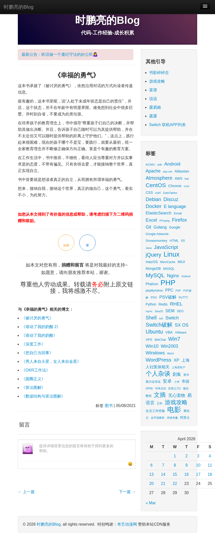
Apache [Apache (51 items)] (153, 171)
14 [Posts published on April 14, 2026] (163, 474)
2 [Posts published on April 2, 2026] (187, 456)
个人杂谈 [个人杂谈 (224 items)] (158, 373)
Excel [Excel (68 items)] (151, 220)
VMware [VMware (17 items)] (181, 332)
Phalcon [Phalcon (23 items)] (152, 284)
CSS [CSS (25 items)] (149, 193)
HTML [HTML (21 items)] (174, 240)
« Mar (151, 503)
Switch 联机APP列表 (167, 125)
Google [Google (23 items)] (174, 227)
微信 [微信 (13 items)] (185, 388)
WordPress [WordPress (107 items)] (158, 360)
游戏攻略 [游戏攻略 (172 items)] (176, 402)
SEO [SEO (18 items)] (180, 311)
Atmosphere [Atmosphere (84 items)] (159, 178)
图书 (109, 406)
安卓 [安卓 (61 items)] (167, 381)
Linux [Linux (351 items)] (172, 254)
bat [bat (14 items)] (187, 178)
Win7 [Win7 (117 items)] (174, 339)
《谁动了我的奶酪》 (39, 335)
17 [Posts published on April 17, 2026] (198, 474)
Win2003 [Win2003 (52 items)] (169, 346)
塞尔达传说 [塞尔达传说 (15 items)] (153, 381)
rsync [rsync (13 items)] (149, 311)
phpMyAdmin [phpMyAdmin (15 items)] (154, 290)
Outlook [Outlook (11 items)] (185, 276)
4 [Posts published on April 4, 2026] (210, 456)
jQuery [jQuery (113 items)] (153, 255)
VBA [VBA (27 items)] (169, 332)
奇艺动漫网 (127, 524)
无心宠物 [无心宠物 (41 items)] (176, 395)
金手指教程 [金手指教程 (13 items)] (157, 417)
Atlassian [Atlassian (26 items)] (181, 171)
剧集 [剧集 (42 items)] (177, 374)
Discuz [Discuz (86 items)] (170, 199)
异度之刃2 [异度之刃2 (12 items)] (174, 388)
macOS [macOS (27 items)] (152, 262)
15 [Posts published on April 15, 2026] (175, 474)
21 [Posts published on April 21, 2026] (163, 483)
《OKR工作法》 (36, 370)
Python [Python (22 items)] (151, 304)
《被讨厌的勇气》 (37, 318)
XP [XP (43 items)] (176, 360)
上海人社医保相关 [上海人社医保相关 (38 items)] (167, 363)
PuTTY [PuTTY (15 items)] (183, 297)
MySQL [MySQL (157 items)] (155, 275)
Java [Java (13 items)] (149, 247)
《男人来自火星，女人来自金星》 (51, 361)
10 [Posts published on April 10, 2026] (198, 465)
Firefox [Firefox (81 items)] (179, 220)
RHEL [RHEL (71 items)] (176, 303)
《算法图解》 (33, 387)
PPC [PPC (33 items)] (169, 290)
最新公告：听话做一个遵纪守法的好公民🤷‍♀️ (60, 54)
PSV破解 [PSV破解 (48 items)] (167, 297)
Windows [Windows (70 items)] (155, 352)
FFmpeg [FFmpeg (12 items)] (165, 220)
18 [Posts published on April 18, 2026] (210, 474)
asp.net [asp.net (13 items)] (167, 171)
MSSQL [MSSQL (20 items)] (169, 269)
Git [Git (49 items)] (148, 227)
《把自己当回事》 (37, 353)
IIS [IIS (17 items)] (183, 240)
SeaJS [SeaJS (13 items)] (159, 311)
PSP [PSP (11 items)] (178, 290)
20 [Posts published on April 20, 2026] (151, 483)
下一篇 (127, 492)
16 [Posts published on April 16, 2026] (186, 474)
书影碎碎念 (159, 72)
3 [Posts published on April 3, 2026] (198, 456)
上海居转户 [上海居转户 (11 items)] (178, 367)
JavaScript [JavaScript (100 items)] (166, 247)
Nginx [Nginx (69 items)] (173, 275)
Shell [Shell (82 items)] (151, 317)
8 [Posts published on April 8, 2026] (175, 465)
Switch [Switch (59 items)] (172, 317)
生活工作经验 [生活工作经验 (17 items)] (155, 411)
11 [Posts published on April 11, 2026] (210, 465)
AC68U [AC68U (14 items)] (150, 164)
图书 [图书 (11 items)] (186, 374)
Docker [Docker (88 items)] (153, 206)
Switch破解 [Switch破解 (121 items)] (159, 325)
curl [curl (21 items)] (158, 193)
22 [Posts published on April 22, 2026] (175, 483)
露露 (153, 116)
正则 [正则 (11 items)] (159, 403)
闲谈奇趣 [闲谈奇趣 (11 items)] (172, 417)
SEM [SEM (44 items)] (170, 310)
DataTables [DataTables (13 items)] (170, 192)
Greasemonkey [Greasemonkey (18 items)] (156, 240)
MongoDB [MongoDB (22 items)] (153, 269)
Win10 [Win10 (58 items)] (152, 346)
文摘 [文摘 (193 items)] (160, 394)
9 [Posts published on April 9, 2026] (187, 465)
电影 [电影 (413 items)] (174, 409)
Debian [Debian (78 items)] (153, 199)
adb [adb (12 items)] (159, 164)
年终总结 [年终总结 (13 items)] (160, 388)
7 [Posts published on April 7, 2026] (163, 465)
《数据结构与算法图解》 (43, 396)
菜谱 (153, 90)
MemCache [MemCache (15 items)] (167, 262)
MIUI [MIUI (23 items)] (181, 262)
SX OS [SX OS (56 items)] (181, 325)
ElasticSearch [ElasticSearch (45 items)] (158, 213)
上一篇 (26, 492)
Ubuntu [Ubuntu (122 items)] (154, 332)
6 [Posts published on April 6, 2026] (151, 465)
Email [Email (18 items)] (178, 213)
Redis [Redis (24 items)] (163, 304)
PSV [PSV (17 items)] (154, 297)
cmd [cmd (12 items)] (186, 186)
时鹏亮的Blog (18, 7)
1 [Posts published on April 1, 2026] (175, 456)
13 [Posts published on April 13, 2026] (151, 474)
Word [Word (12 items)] (170, 353)
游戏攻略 (157, 81)
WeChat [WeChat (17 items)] (160, 339)
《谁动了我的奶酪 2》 (41, 327)
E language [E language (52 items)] (175, 206)
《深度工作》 (33, 344)
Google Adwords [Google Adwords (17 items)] (157, 234)
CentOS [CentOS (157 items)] (156, 185)
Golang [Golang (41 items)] (160, 227)
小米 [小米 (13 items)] (177, 381)
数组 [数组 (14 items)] (149, 395)
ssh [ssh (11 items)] (161, 318)
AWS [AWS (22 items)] (178, 178)
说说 (153, 99)
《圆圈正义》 (33, 379)
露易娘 (155, 107)
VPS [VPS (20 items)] (149, 339)
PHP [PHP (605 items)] (168, 282)
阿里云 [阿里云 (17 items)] (185, 417)
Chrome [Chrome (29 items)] (175, 186)
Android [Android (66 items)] (172, 164)
